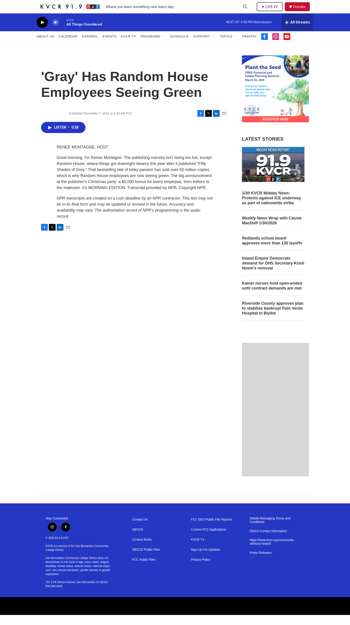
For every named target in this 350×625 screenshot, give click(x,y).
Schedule (179, 46)
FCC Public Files (143, 569)
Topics (226, 46)
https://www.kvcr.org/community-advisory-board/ (272, 551)
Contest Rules (142, 549)
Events (110, 46)
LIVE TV (271, 11)
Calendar (68, 46)
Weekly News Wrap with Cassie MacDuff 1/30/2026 (272, 230)
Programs (150, 46)
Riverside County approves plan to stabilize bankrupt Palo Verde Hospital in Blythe (272, 318)
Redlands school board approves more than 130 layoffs (272, 250)
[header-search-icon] (245, 12)
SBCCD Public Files (146, 559)
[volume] (55, 32)
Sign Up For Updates (205, 559)
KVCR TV (128, 46)
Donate (302, 11)
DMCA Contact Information (268, 541)
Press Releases (261, 563)
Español (90, 46)
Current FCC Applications (208, 539)
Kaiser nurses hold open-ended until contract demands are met (272, 295)
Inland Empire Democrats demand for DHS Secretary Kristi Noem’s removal (273, 273)
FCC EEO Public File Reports (211, 529)
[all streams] (297, 32)
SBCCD (137, 539)
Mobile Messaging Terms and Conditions (270, 530)
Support (201, 46)
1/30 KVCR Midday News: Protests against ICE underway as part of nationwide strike (271, 208)
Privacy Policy (200, 569)
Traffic (249, 46)
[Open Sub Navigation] (164, 46)
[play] (42, 32)
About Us (45, 46)
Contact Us (140, 529)
